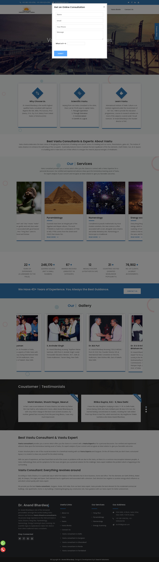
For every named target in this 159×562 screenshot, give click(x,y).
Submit (61, 53)
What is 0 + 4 (61, 43)
